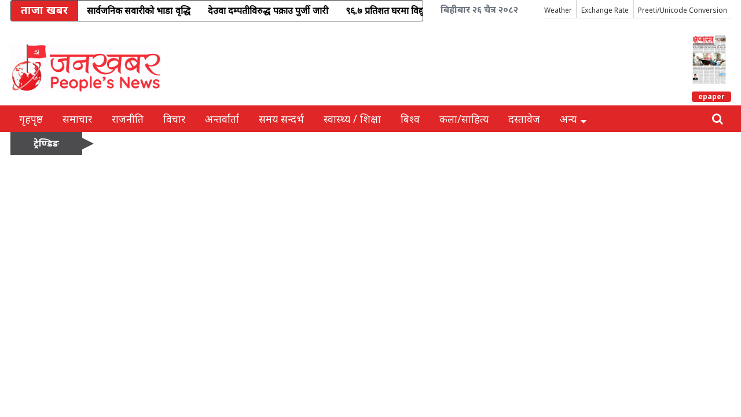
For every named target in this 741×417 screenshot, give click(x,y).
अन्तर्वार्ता (222, 119)
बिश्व (410, 119)
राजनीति (128, 119)
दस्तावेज (524, 119)
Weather (558, 10)
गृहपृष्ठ (31, 119)
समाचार (77, 119)
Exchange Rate (605, 10)
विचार (174, 119)
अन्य (573, 119)
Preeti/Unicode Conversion (682, 10)
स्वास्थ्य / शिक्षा (352, 119)
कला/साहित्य (464, 119)
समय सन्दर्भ (281, 119)
